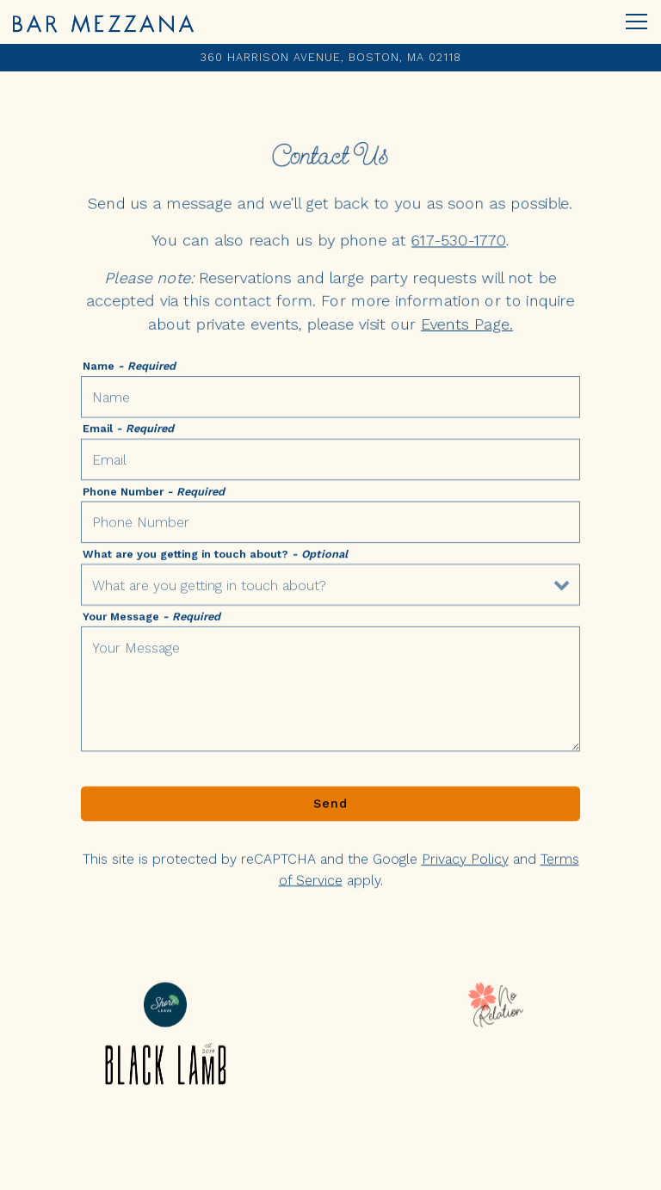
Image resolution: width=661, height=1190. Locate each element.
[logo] (165, 1065)
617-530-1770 (458, 240)
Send (330, 806)
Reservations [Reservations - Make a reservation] (331, 1127)
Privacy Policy (465, 862)
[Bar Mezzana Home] (103, 22)
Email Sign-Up (330, 1168)
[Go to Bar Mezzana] (330, 57)
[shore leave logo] (165, 1004)
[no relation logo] (495, 1004)
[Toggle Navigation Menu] (636, 21)
